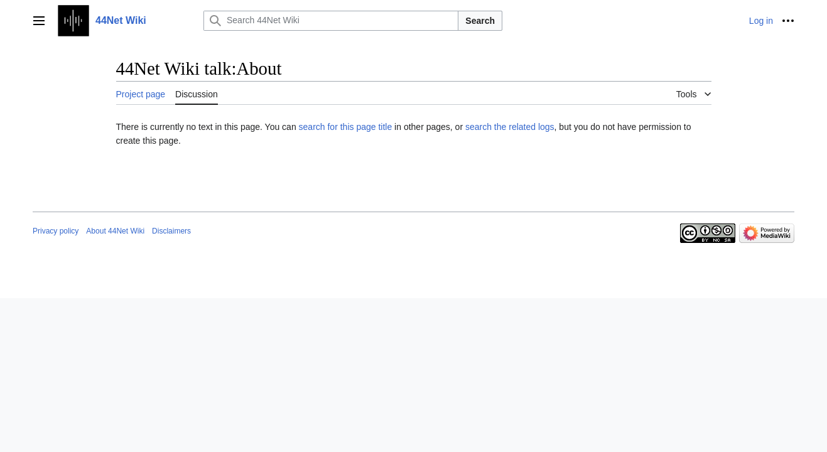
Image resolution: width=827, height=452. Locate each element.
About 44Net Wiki (115, 231)
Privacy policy (55, 231)
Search (480, 21)
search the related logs (509, 127)
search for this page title (345, 127)
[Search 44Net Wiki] (330, 21)
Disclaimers (171, 231)
